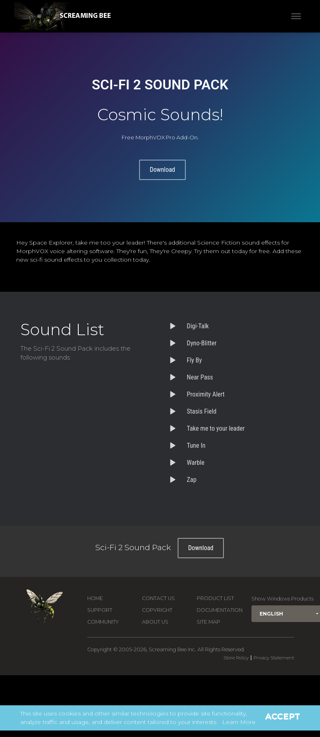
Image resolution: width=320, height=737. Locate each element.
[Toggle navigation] (296, 16)
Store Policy (236, 658)
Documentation (220, 610)
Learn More (239, 722)
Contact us (158, 598)
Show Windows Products (282, 599)
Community (103, 622)
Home (95, 598)
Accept (282, 716)
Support (99, 610)
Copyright (157, 610)
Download (162, 169)
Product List (215, 598)
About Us (155, 622)
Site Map (208, 622)
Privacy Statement (273, 658)
